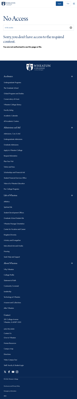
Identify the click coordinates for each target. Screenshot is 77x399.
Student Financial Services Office (15, 178)
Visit (68, 4)
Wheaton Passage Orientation (14, 223)
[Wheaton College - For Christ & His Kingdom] (38, 67)
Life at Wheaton (38, 195)
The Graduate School (11, 88)
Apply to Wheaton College (13, 150)
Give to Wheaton (10, 337)
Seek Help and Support (12, 257)
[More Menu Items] (74, 3)
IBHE (5, 396)
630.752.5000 (9, 329)
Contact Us (7, 333)
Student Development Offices (14, 212)
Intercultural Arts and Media (13, 246)
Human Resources (10, 343)
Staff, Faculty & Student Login (14, 365)
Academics (38, 76)
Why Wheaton (9, 269)
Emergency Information (10, 391)
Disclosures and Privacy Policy (12, 386)
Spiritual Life (8, 207)
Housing (6, 251)
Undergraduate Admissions (13, 139)
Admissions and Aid (38, 127)
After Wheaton (9, 308)
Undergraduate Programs (12, 82)
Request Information (10, 156)
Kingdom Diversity (10, 235)
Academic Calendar (11, 115)
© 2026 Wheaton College (11, 379)
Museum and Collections (12, 302)
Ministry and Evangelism (12, 240)
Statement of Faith (10, 280)
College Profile (9, 275)
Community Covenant (11, 286)
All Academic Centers (11, 121)
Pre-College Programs (11, 189)
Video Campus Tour (10, 360)
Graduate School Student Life (14, 218)
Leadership (7, 291)
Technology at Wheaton (12, 297)
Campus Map (8, 349)
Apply (59, 4)
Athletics (7, 201)
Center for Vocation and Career (14, 229)
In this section (9, 28)
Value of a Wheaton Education (14, 183)
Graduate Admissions (11, 145)
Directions (7, 354)
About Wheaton (38, 263)
